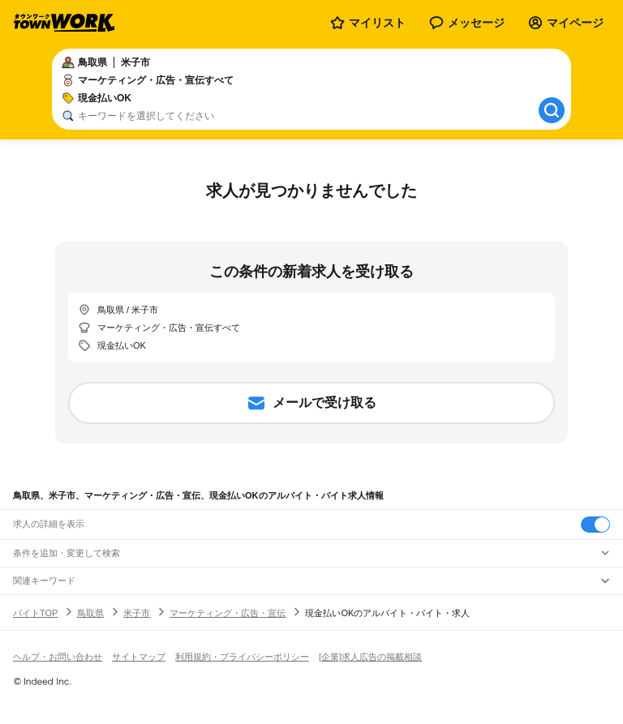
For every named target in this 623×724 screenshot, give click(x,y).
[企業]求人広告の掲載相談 (370, 657)
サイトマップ (138, 657)
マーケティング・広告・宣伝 (228, 613)
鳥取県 (90, 613)
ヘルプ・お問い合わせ (57, 657)
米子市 (136, 613)
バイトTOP (35, 613)
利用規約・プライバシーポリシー (242, 657)
